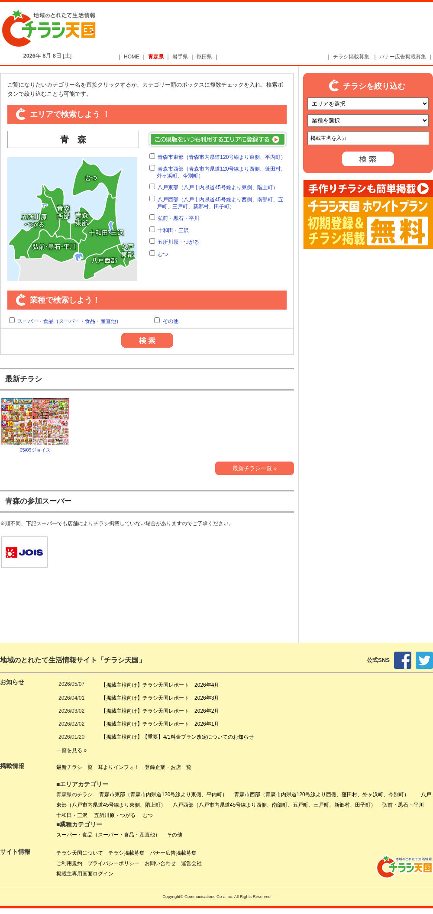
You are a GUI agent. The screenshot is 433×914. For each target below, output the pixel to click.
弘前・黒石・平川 (178, 218)
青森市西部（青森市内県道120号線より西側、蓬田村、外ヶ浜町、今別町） (324, 794)
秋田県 (204, 57)
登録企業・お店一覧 (168, 767)
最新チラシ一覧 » (255, 468)
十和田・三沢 (173, 230)
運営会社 (191, 863)
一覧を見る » (71, 750)
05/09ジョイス (35, 424)
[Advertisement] (225, 70)
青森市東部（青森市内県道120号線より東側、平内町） (222, 157)
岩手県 (180, 57)
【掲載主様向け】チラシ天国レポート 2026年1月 (160, 724)
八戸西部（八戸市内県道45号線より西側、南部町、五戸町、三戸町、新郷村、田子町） (220, 203)
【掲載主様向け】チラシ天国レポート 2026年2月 (160, 711)
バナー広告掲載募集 (402, 57)
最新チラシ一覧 (74, 767)
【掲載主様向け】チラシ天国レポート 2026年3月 (160, 698)
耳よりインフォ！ (118, 767)
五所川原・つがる (178, 242)
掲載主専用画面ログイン (84, 874)
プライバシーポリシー (113, 863)
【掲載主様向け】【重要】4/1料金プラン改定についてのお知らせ (177, 737)
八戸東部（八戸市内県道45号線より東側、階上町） (218, 187)
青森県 (156, 57)
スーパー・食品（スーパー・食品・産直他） (69, 321)
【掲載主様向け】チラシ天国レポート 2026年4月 (160, 685)
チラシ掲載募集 (351, 57)
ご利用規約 (69, 863)
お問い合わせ (160, 863)
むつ (163, 254)
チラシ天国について (79, 853)
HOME (131, 57)
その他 (170, 321)
